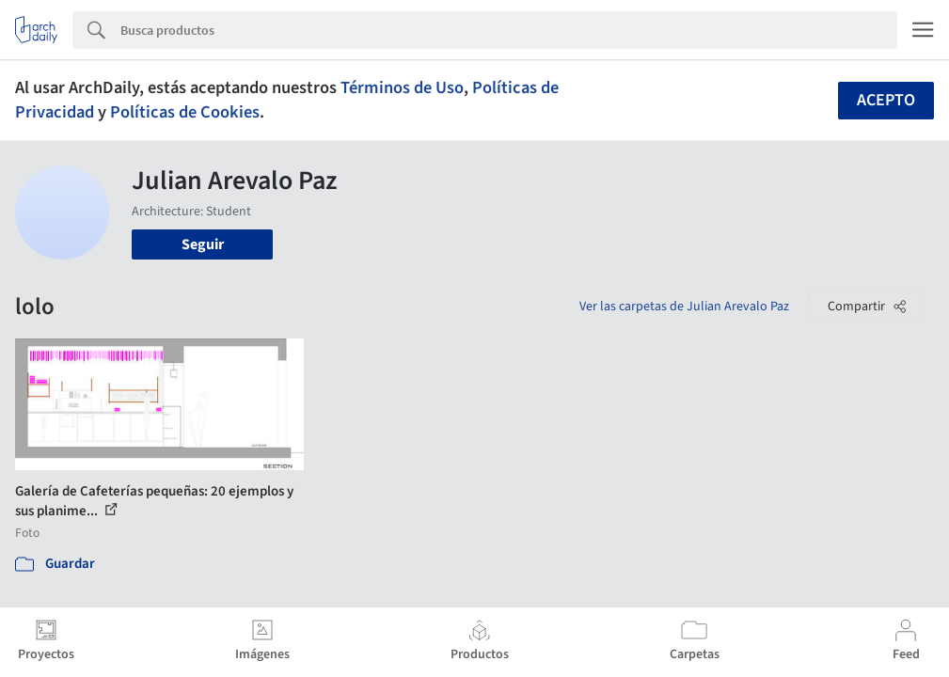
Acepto (886, 100)
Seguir (203, 244)
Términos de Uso (402, 87)
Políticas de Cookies (185, 112)
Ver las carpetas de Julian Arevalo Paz (684, 306)
